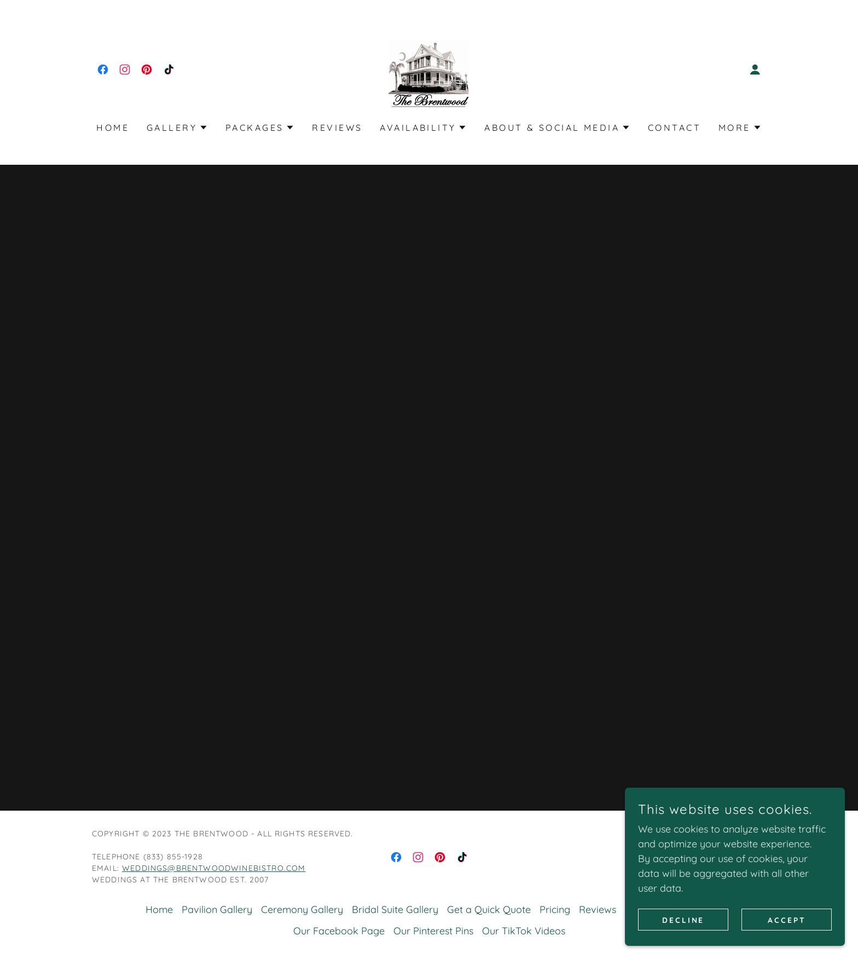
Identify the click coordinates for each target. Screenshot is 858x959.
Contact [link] (674, 127)
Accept (787, 920)
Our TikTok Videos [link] (523, 931)
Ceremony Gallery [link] (302, 909)
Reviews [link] (337, 127)
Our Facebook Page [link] (339, 931)
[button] (755, 69)
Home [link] (112, 127)
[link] (103, 69)
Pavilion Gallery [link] (217, 909)
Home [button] (159, 909)
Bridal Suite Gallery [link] (395, 909)
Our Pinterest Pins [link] (433, 931)
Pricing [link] (555, 909)
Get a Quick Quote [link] (489, 909)
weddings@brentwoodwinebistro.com (213, 868)
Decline (684, 920)
